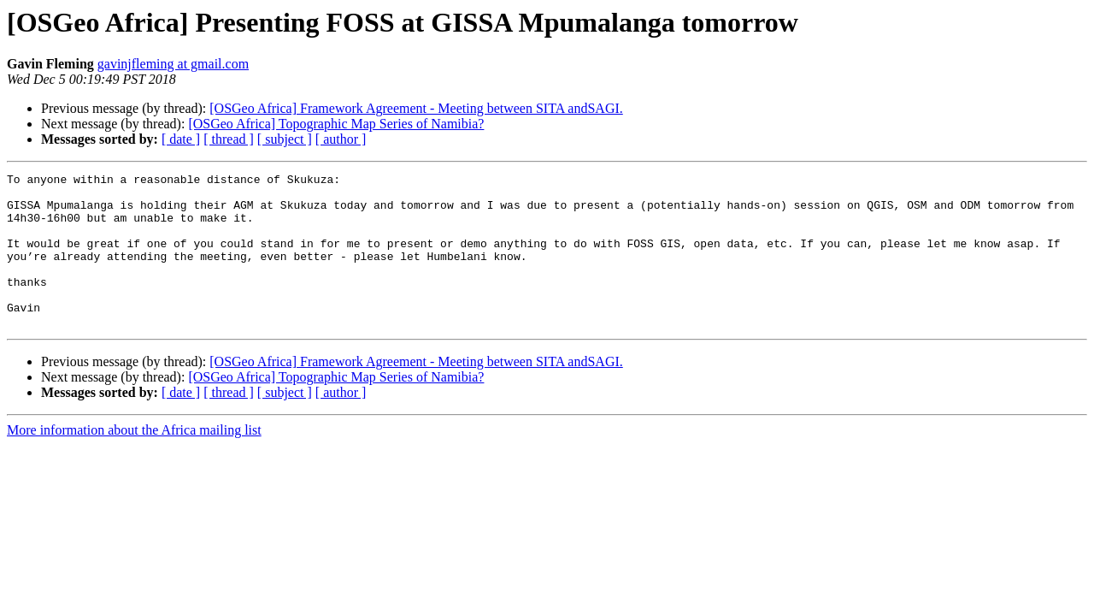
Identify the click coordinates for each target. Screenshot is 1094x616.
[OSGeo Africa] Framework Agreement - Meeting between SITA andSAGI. (415, 108)
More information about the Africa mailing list (134, 460)
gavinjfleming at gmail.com (173, 63)
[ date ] (181, 139)
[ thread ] (228, 139)
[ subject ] (284, 139)
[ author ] (341, 139)
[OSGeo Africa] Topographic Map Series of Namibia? (336, 123)
